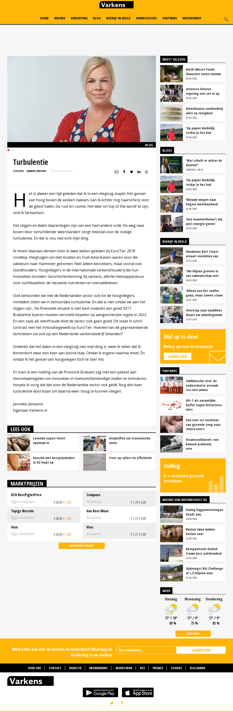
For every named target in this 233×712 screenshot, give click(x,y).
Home (44, 18)
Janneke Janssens (36, 171)
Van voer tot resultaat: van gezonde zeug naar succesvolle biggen (203, 422)
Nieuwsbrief (191, 18)
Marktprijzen (26, 483)
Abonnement (98, 668)
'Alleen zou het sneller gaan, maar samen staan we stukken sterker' (204, 292)
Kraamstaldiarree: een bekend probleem (202, 441)
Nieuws (59, 18)
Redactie (75, 668)
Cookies (176, 668)
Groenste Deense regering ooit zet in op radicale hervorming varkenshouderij (202, 91)
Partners (169, 18)
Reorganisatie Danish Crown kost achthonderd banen (204, 551)
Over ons (34, 668)
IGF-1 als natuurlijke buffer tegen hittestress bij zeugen (204, 402)
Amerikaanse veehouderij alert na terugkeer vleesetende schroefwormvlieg (204, 110)
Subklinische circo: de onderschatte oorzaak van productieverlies (202, 383)
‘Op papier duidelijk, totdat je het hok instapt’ (200, 130)
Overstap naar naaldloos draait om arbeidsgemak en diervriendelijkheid (204, 312)
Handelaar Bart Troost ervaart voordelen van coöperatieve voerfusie (203, 253)
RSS (142, 668)
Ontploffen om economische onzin (129, 440)
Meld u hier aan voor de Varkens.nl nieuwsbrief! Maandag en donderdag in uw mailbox (62, 652)
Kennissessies (146, 18)
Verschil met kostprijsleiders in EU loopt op (54, 459)
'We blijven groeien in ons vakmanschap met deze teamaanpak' (202, 273)
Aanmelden (177, 356)
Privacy (158, 668)
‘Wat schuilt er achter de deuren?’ (204, 162)
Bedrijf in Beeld (118, 18)
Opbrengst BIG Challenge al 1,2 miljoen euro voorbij (204, 570)
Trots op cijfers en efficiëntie (130, 457)
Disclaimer (197, 668)
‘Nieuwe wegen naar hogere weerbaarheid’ (202, 201)
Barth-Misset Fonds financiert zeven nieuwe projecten (203, 71)
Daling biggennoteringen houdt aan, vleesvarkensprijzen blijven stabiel (204, 511)
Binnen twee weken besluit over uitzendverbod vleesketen (200, 531)
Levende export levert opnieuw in (49, 440)
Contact (55, 668)
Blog (97, 18)
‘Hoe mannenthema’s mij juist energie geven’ (204, 221)
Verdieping (79, 18)
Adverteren (124, 668)
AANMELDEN (201, 650)
